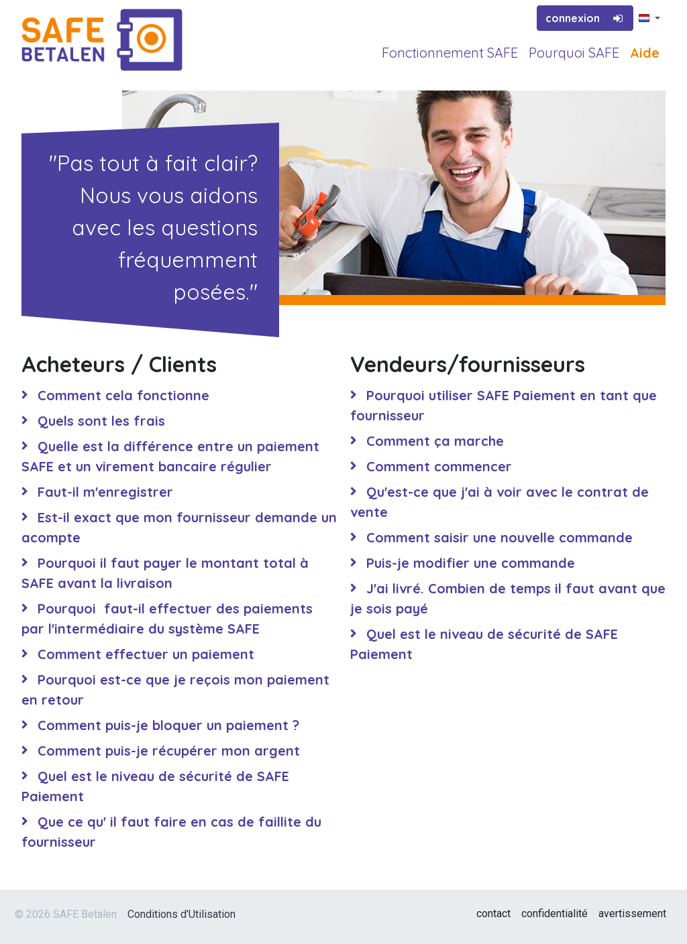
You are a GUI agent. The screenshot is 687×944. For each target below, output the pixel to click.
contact (493, 913)
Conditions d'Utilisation (181, 914)
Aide (644, 52)
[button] (649, 18)
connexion (585, 18)
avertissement (632, 913)
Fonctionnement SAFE (450, 52)
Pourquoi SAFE (574, 52)
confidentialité (554, 913)
